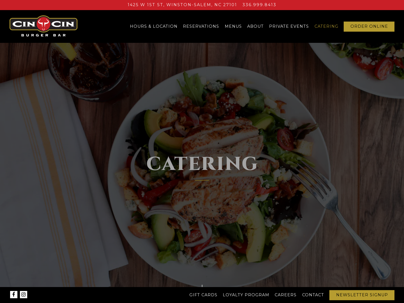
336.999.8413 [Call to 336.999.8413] (259, 4)
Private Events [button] (289, 26)
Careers (286, 294)
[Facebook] (13, 294)
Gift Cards (203, 294)
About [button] (255, 26)
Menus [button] (233, 26)
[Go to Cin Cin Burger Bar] (182, 5)
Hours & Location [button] (154, 26)
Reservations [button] (201, 26)
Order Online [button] (369, 26)
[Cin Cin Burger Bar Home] (43, 26)
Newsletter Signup (362, 294)
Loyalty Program (246, 294)
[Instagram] (23, 294)
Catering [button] (326, 26)
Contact (313, 294)
